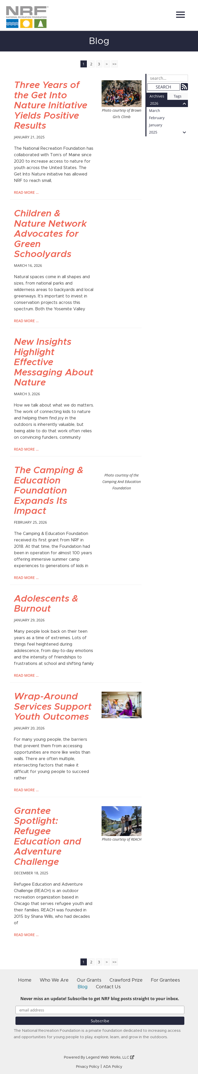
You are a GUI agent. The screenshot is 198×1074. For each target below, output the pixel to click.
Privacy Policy (87, 1067)
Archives (157, 96)
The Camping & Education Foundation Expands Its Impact (48, 491)
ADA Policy (112, 1067)
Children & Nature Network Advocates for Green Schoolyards (50, 234)
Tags (178, 96)
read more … (26, 192)
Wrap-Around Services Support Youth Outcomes (53, 706)
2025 (168, 132)
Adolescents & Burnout (46, 604)
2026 (169, 103)
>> (114, 63)
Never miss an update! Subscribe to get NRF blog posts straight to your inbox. (99, 998)
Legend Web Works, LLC (110, 1057)
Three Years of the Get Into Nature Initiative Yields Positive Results (50, 105)
